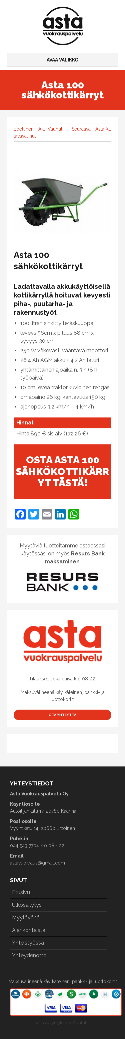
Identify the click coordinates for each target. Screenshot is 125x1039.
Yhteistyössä (28, 943)
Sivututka (82, 1022)
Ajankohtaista (28, 930)
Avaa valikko (62, 59)
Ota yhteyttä (62, 715)
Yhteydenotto (29, 955)
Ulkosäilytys (27, 905)
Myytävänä (26, 917)
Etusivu (21, 892)
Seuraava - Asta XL (91, 129)
